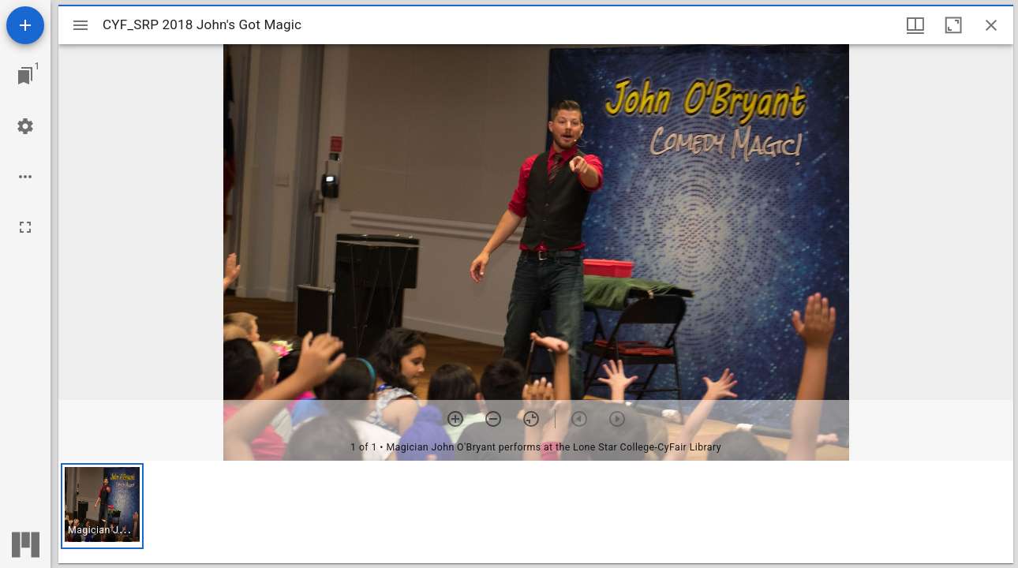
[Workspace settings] (25, 126)
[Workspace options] (25, 177)
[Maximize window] (953, 25)
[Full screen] (25, 227)
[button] (102, 506)
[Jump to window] (25, 76)
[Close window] (991, 25)
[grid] (535, 512)
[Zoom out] (493, 419)
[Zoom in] (455, 419)
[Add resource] (25, 25)
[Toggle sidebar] (80, 25)
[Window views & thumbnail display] (915, 25)
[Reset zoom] (531, 419)
